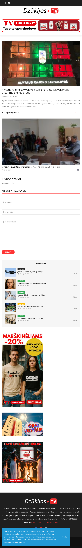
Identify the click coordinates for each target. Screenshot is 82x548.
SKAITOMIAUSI (41, 263)
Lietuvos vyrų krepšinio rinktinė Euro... (31, 307)
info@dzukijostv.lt (51, 522)
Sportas (21, 304)
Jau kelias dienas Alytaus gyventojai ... (31, 272)
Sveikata (21, 281)
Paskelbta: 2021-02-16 (9, 96)
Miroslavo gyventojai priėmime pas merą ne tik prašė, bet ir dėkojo (31, 166)
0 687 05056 (36, 522)
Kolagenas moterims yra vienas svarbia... (32, 283)
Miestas (21, 269)
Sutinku (64, 537)
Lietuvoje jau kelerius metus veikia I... (31, 318)
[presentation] (19, 243)
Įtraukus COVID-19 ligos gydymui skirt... (31, 295)
